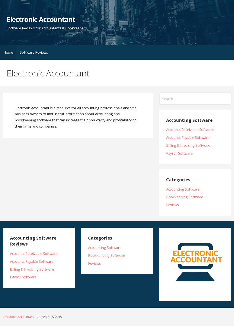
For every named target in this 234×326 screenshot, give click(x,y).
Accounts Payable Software (187, 137)
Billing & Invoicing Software (188, 145)
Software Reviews (34, 52)
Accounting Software (182, 189)
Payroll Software (179, 153)
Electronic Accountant (41, 19)
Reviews (172, 204)
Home (8, 52)
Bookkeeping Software (184, 197)
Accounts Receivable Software (190, 129)
